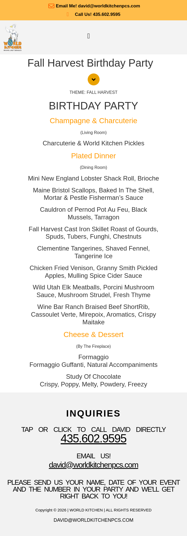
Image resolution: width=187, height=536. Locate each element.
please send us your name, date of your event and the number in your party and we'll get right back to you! (93, 489)
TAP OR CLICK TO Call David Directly (93, 429)
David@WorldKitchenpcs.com (93, 464)
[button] (89, 36)
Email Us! (93, 456)
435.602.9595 (94, 438)
